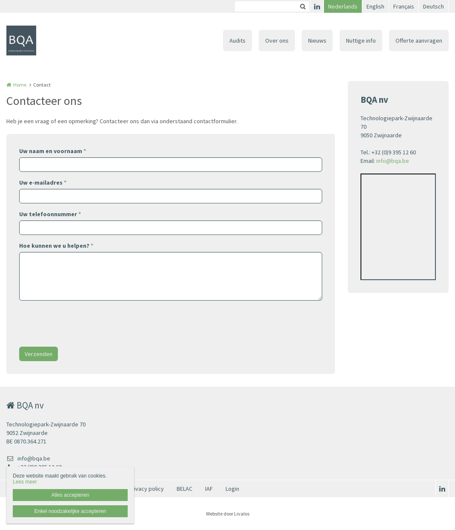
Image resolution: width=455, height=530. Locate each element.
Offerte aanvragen (418, 40)
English (375, 6)
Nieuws (317, 40)
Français (403, 6)
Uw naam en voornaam (52, 151)
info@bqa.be (392, 161)
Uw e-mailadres (42, 182)
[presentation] (84, 323)
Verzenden (38, 354)
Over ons (277, 40)
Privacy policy (146, 488)
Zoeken (302, 6)
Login (232, 488)
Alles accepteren (70, 495)
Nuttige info (361, 40)
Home (19, 84)
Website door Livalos (227, 513)
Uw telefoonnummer (50, 214)
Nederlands (343, 6)
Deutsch (433, 6)
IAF (209, 488)
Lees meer (25, 482)
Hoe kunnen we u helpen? (56, 245)
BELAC (184, 488)
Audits (237, 40)
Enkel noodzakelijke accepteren (70, 511)
